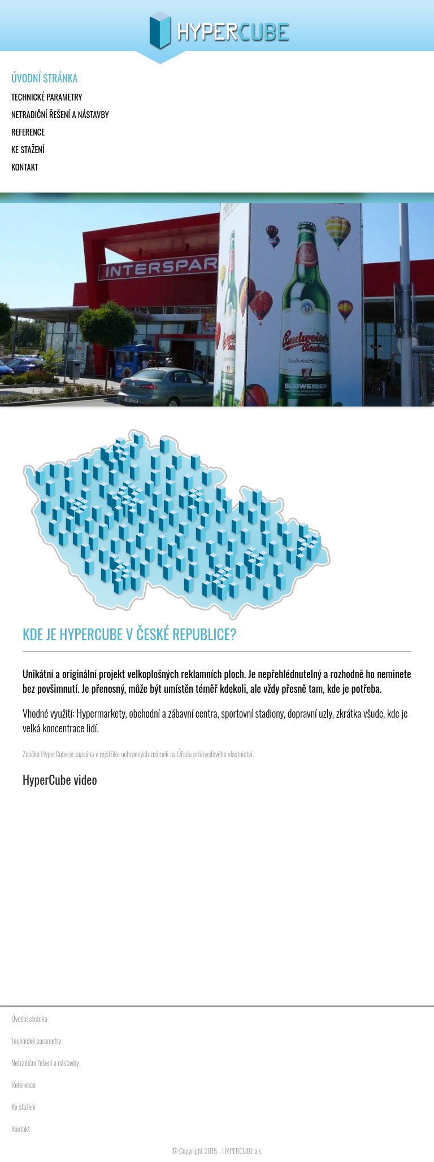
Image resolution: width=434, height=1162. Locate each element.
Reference (28, 132)
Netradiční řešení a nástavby (60, 114)
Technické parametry (47, 97)
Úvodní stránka (44, 78)
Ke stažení (28, 149)
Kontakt (24, 167)
